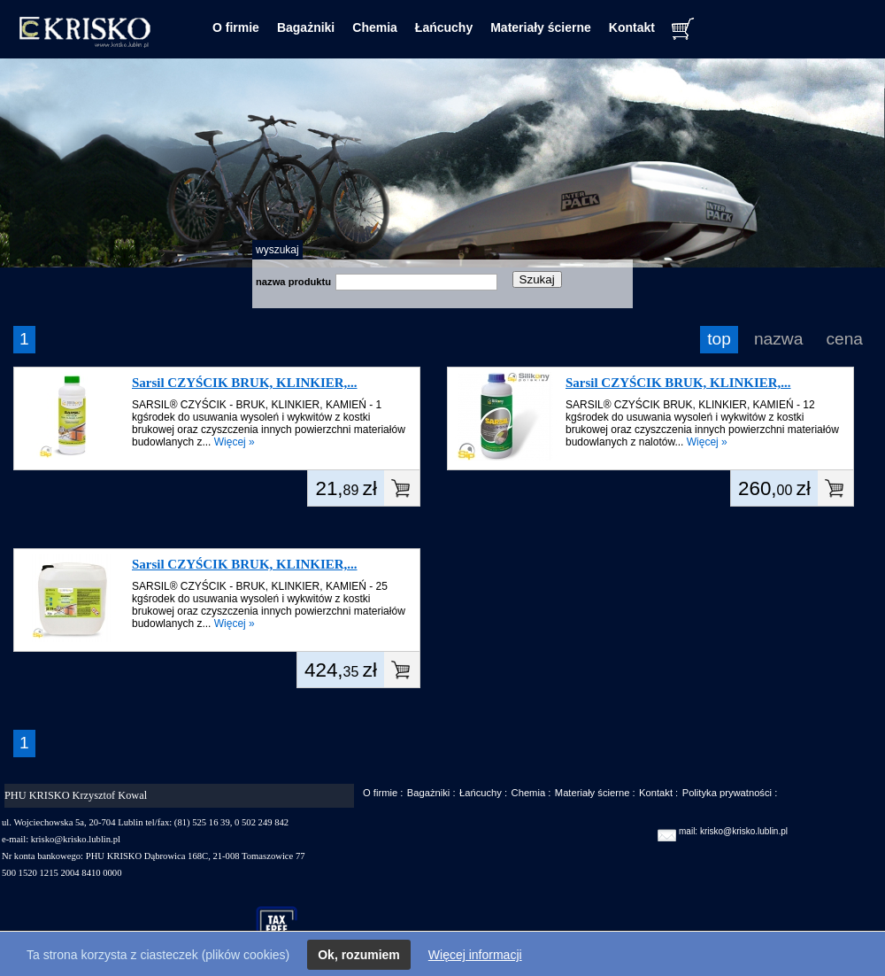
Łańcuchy (444, 27)
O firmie (235, 27)
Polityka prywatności (727, 792)
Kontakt (632, 27)
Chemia (374, 27)
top (719, 338)
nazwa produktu (293, 281)
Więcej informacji (475, 955)
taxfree (284, 926)
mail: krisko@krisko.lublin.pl (733, 831)
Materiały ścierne (540, 27)
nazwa (778, 338)
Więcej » (234, 442)
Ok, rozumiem (359, 955)
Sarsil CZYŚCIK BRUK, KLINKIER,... (245, 383)
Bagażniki (306, 27)
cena (844, 338)
